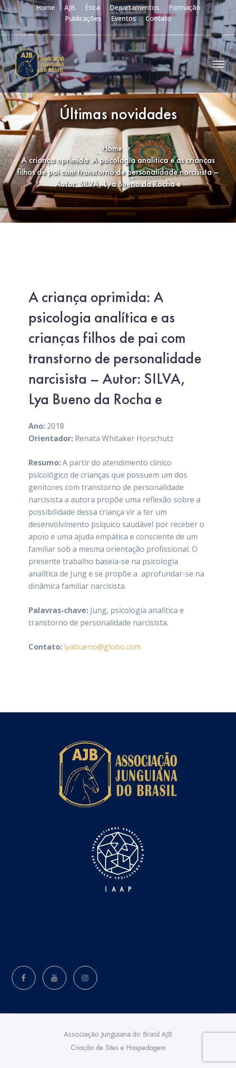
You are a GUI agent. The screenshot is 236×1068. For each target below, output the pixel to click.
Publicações (83, 18)
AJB (69, 7)
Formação (184, 7)
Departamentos (134, 7)
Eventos (123, 18)
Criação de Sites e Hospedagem (118, 1047)
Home (45, 7)
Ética (92, 7)
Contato (158, 18)
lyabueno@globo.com (102, 647)
